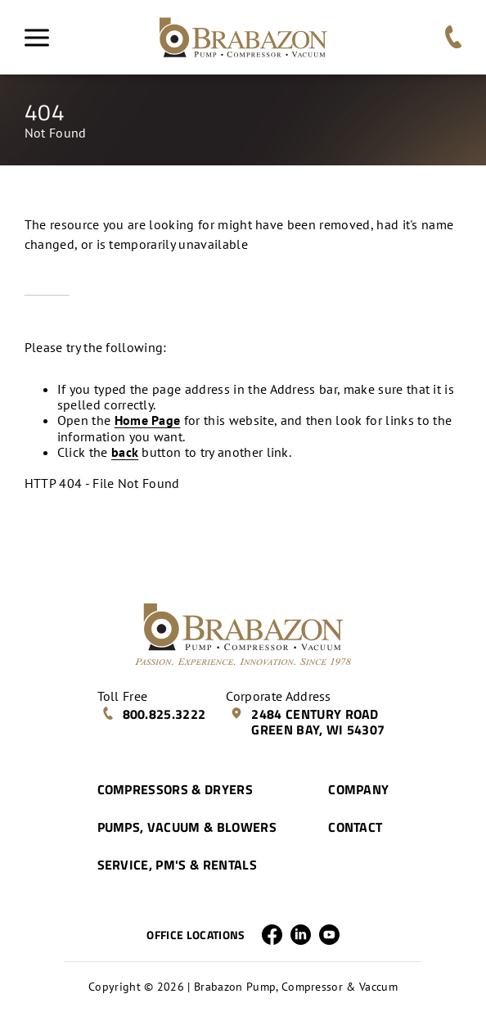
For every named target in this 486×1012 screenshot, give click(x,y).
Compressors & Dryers (175, 789)
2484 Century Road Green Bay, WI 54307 (307, 721)
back (124, 452)
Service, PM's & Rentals (177, 864)
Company (358, 789)
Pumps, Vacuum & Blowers (187, 827)
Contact (355, 827)
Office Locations (195, 935)
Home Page (148, 420)
